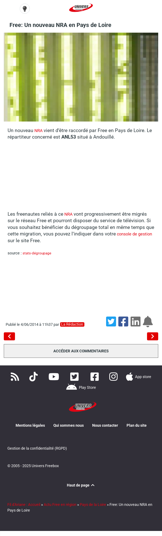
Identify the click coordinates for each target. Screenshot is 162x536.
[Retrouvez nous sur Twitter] (75, 376)
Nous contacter (105, 424)
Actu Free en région (60, 504)
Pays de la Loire (93, 504)
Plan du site (137, 424)
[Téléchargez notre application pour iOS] (138, 376)
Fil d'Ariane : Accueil (23, 504)
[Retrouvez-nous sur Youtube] (54, 376)
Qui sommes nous (68, 424)
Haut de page (81, 484)
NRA (39, 129)
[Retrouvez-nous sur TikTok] (34, 376)
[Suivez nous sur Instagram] (114, 376)
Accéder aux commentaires (81, 350)
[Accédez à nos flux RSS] (15, 376)
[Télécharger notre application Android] (81, 387)
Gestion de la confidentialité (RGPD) (37, 447)
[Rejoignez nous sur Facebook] (95, 376)
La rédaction (72, 324)
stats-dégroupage (38, 252)
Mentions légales (30, 424)
